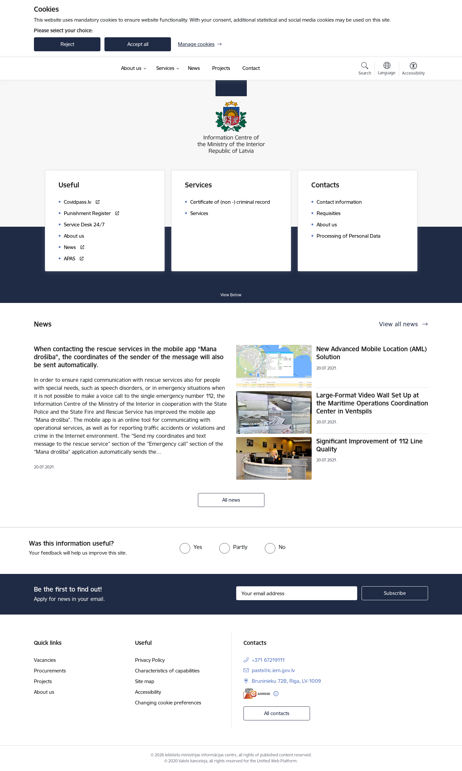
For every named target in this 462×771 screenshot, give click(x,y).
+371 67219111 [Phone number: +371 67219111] (268, 660)
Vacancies (45, 660)
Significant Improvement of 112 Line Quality (369, 445)
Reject (67, 44)
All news (231, 500)
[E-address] (256, 693)
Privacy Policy (150, 660)
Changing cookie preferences (168, 702)
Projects (43, 681)
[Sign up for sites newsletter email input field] (297, 593)
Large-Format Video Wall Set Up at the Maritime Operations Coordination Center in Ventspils (372, 403)
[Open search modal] (365, 70)
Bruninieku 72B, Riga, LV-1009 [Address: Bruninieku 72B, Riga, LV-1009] (286, 681)
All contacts (276, 713)
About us (44, 692)
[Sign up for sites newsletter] (395, 593)
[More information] (275, 693)
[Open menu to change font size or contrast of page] (413, 70)
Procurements (50, 670)
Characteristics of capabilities (167, 670)
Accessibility (148, 692)
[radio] (191, 547)
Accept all (137, 44)
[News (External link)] (194, 68)
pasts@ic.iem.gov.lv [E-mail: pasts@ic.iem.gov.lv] (273, 670)
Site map (144, 681)
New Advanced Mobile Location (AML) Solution (371, 353)
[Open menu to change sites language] (387, 69)
